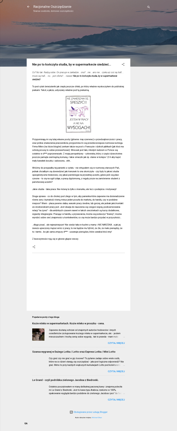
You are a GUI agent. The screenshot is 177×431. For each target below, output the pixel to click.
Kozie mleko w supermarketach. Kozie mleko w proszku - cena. (68, 323)
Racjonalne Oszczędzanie (52, 7)
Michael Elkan (97, 418)
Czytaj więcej (116, 343)
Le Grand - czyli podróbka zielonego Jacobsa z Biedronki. (65, 380)
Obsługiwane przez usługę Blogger (89, 412)
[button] (123, 65)
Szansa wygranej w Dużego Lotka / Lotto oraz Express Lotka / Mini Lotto (73, 351)
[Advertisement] (141, 59)
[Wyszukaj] (148, 7)
